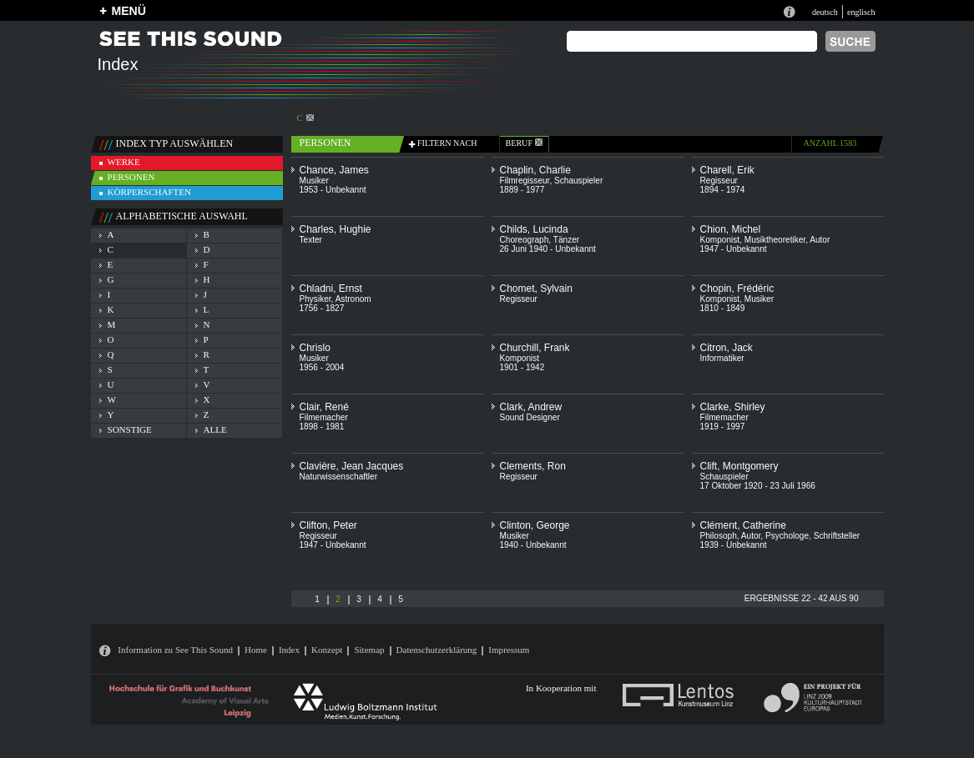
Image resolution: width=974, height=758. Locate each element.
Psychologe (787, 535)
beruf (524, 143)
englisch (861, 12)
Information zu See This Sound (175, 650)
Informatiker (722, 358)
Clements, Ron (533, 466)
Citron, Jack (726, 348)
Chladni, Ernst (331, 288)
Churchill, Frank (535, 348)
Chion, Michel (730, 229)
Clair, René (324, 407)
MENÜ (129, 11)
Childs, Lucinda (534, 229)
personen (131, 177)
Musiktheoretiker (774, 239)
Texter (311, 239)
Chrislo (315, 348)
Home (256, 650)
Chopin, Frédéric (737, 288)
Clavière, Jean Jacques (352, 466)
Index (289, 650)
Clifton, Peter (328, 525)
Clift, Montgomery (739, 466)
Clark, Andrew (531, 407)
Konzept (326, 650)
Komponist (720, 239)
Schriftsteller (837, 535)
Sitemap (369, 650)
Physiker (315, 299)
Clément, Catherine (743, 525)
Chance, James (334, 170)
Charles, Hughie (335, 229)
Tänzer (566, 239)
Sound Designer (530, 417)
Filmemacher (324, 417)
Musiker (314, 180)
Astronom (353, 299)
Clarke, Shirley (732, 407)
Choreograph (524, 239)
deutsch (825, 12)
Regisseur (719, 180)
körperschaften (150, 192)
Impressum (508, 650)
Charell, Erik (727, 170)
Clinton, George (535, 525)
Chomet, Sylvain (536, 288)
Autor (820, 239)
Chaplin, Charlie (535, 170)
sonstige (130, 429)
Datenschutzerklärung (436, 650)
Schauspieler (578, 180)
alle (215, 429)
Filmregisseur (525, 180)
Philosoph (718, 535)
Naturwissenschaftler (339, 476)
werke (124, 162)
